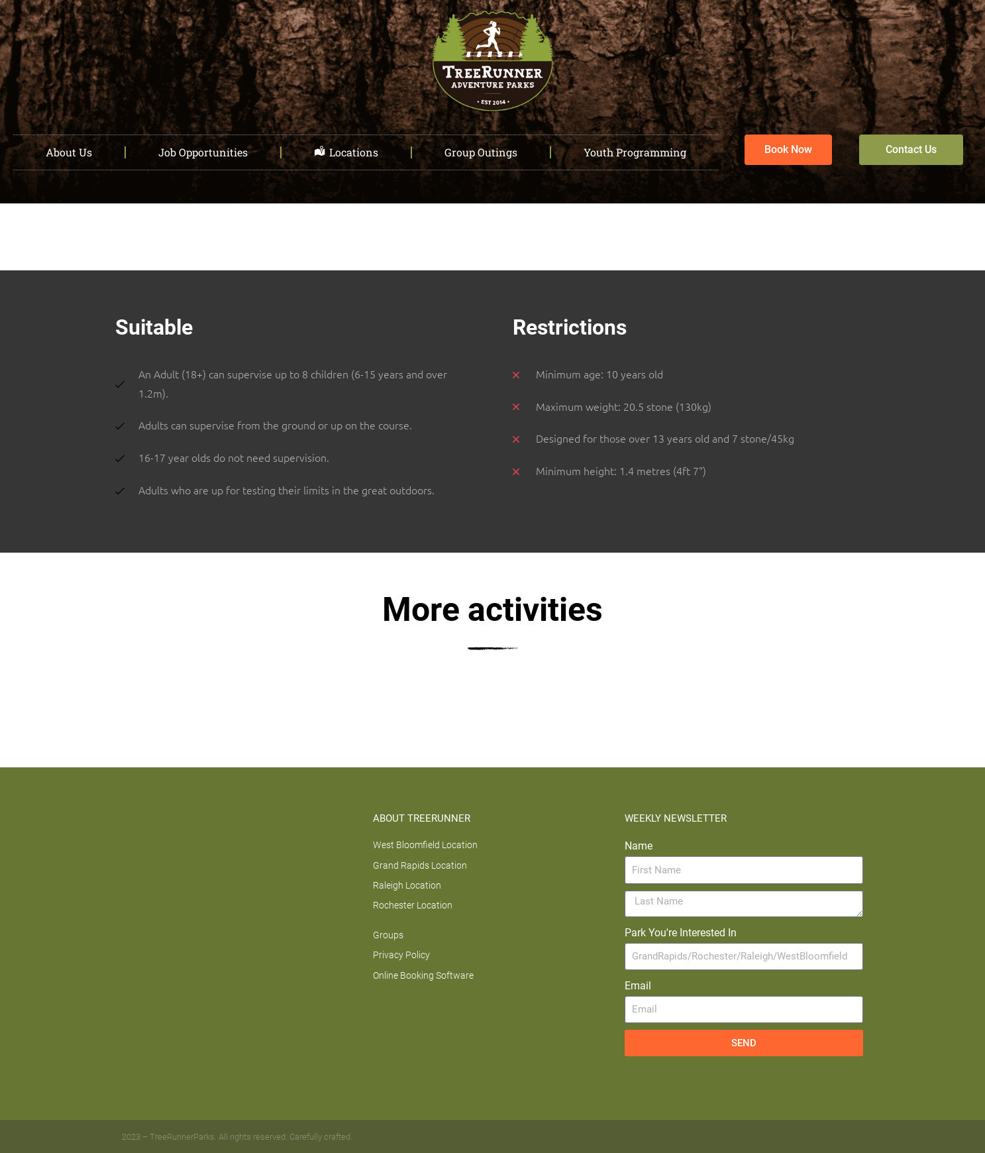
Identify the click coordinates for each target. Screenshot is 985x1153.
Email (638, 985)
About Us (69, 152)
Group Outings (480, 152)
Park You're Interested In (681, 932)
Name (638, 846)
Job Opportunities (203, 152)
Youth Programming (635, 152)
